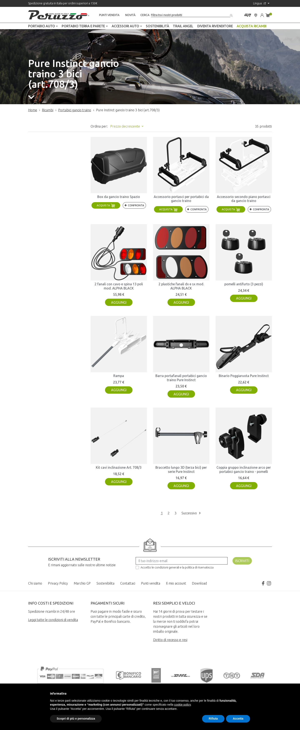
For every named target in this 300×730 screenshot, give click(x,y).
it (265, 3)
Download (199, 583)
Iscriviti (242, 561)
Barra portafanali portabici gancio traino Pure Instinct (181, 378)
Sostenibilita (105, 583)
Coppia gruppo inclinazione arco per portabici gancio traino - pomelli (243, 469)
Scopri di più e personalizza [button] (76, 718)
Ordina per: (99, 126)
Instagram (269, 583)
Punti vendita (109, 15)
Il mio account (176, 583)
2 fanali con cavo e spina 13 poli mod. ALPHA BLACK (119, 286)
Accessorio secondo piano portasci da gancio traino (243, 199)
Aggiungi (118, 302)
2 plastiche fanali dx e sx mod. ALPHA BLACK (181, 286)
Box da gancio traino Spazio (118, 197)
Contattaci (127, 583)
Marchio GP (82, 583)
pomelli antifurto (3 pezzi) (243, 284)
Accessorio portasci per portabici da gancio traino (181, 199)
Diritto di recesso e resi (170, 640)
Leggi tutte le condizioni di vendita (53, 620)
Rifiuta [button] (213, 718)
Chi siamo (35, 583)
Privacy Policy (58, 583)
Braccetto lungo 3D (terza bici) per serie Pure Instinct (181, 469)
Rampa (118, 376)
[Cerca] (190, 15)
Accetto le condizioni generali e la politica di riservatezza (177, 567)
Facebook (263, 583)
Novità (130, 15)
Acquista (106, 205)
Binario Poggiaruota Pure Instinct (244, 376)
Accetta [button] (238, 718)
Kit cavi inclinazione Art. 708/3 (118, 467)
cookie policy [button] (182, 704)
